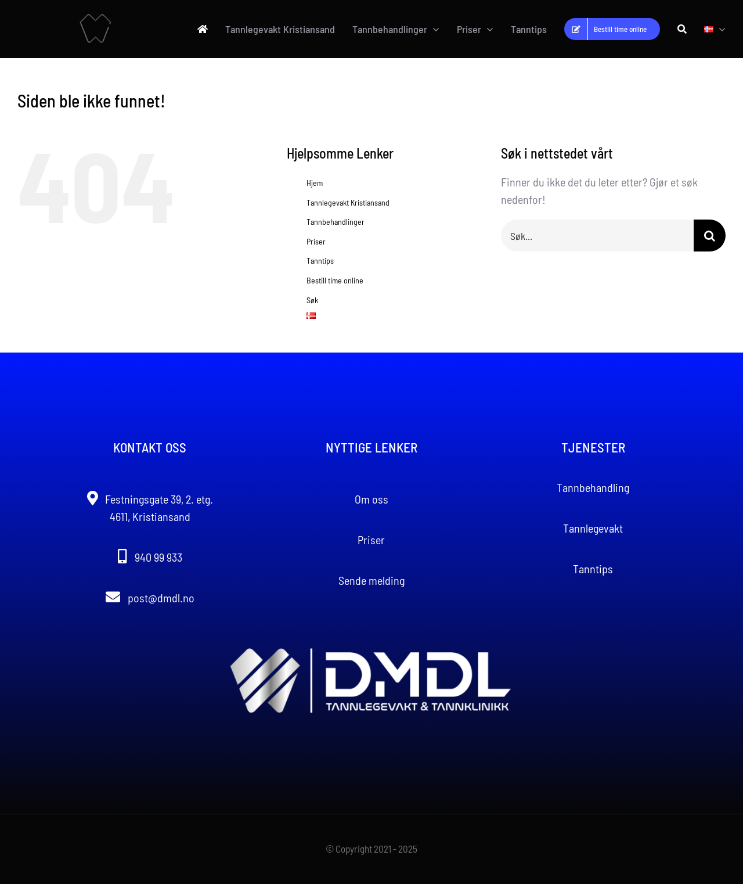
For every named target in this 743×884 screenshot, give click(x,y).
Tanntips (320, 260)
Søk (312, 300)
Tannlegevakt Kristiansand (347, 202)
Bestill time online (334, 280)
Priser (316, 241)
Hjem (314, 183)
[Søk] (682, 29)
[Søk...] (597, 235)
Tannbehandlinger (335, 222)
